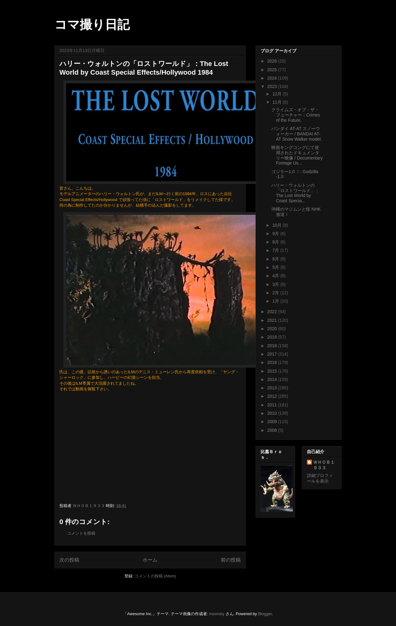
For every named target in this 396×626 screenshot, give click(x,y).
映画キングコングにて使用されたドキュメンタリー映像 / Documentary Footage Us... (297, 155)
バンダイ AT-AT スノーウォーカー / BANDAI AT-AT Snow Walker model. (296, 134)
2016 (272, 362)
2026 (272, 61)
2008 (272, 430)
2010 (272, 413)
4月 (276, 275)
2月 (276, 292)
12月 (277, 93)
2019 (272, 337)
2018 (272, 345)
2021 (272, 320)
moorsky (216, 613)
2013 (272, 387)
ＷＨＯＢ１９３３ (324, 465)
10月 (277, 225)
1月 (276, 301)
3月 (276, 284)
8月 (276, 241)
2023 (272, 86)
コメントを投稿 (81, 533)
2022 (272, 311)
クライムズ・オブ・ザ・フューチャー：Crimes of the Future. (295, 115)
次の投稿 (69, 560)
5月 (276, 267)
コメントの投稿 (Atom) (155, 576)
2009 (272, 421)
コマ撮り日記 (92, 24)
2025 (272, 69)
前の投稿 (231, 560)
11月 (277, 102)
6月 (276, 258)
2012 (272, 396)
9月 (276, 233)
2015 (272, 371)
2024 (272, 78)
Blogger (265, 613)
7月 (276, 250)
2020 (272, 328)
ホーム (150, 560)
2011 (272, 404)
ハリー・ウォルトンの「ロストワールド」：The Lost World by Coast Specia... (295, 193)
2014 (272, 379)
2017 (272, 354)
